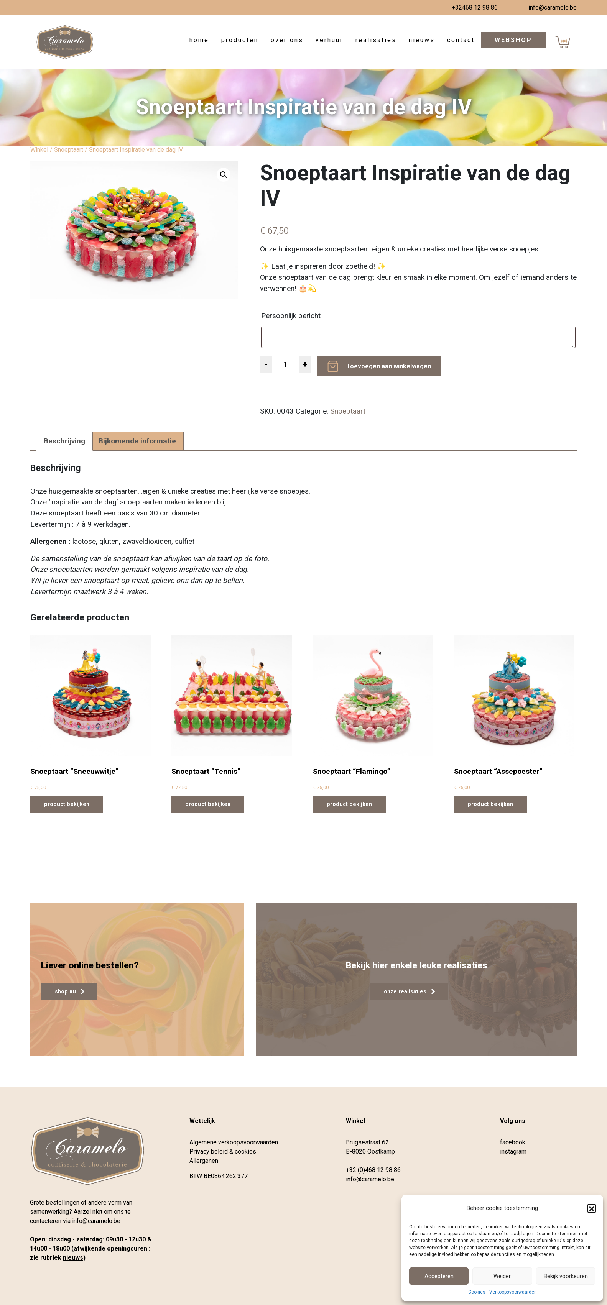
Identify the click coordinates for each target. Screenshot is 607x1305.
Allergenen (203, 1160)
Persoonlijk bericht (291, 315)
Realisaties (375, 40)
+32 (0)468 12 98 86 (373, 1170)
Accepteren (439, 1276)
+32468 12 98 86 (475, 7)
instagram (513, 1151)
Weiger (502, 1276)
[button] (591, 1208)
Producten (239, 40)
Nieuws (422, 40)
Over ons (287, 40)
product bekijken (66, 804)
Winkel (39, 149)
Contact (461, 40)
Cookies (476, 1292)
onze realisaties (409, 991)
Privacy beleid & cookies (222, 1151)
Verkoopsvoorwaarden (513, 1292)
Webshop (513, 40)
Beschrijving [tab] (64, 441)
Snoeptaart (68, 149)
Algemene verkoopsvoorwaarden (233, 1142)
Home (199, 40)
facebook (512, 1142)
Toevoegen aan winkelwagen (388, 366)
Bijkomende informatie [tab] (137, 441)
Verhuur (329, 40)
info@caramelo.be (552, 7)
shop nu (69, 991)
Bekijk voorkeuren (566, 1276)
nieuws (73, 1257)
